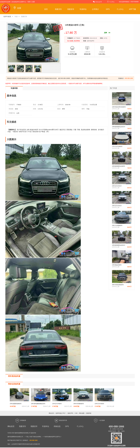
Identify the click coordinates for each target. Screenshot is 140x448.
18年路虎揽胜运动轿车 (118, 166)
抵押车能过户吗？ (61, 413)
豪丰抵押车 (90, 41)
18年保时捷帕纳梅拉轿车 (38, 403)
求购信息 (57, 426)
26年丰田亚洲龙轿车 (118, 284)
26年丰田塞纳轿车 (78, 403)
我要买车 (58, 9)
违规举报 (88, 413)
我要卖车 (70, 9)
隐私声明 (70, 413)
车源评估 (83, 9)
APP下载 (132, 9)
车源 (16, 16)
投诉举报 (77, 41)
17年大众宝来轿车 (117, 146)
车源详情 (14, 88)
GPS (108, 9)
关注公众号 (97, 2)
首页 (46, 9)
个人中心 (110, 2)
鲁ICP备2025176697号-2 (15, 440)
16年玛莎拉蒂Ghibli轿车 (119, 107)
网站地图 (81, 413)
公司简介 (95, 9)
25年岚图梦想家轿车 (16, 403)
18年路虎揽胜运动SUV (118, 126)
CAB (76, 413)
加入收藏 (70, 41)
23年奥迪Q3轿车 (117, 265)
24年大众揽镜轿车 (117, 225)
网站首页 (51, 413)
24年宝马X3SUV (117, 186)
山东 (17, 113)
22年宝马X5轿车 (57, 403)
